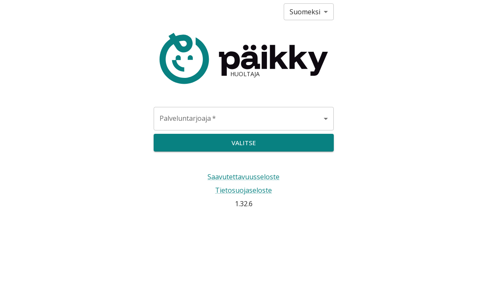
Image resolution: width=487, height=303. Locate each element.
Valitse (244, 142)
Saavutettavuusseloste (243, 176)
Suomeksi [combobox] (305, 11)
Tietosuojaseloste (243, 190)
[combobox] (244, 118)
